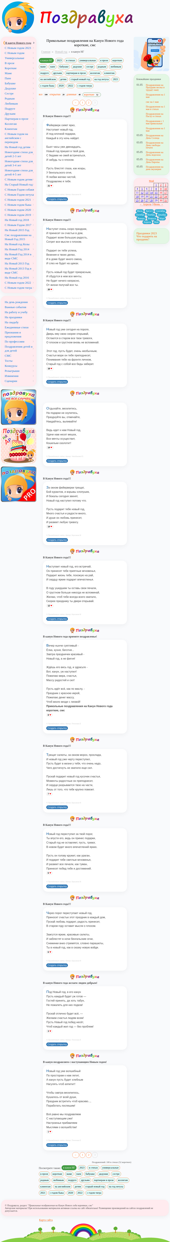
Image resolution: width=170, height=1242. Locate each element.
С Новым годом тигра (18, 287)
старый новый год (80, 79)
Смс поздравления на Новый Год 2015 (18, 237)
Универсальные (14, 58)
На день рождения (16, 302)
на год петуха (101, 79)
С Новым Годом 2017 (18, 225)
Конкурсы (11, 365)
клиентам (109, 73)
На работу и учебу (16, 312)
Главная (45, 51)
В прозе (9, 63)
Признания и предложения (13, 334)
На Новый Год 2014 (17, 249)
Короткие (10, 68)
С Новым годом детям (18, 179)
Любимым (11, 103)
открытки (58, 94)
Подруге (10, 108)
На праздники (13, 317)
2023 (59, 60)
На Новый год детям (17, 147)
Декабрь (162, 214)
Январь (141, 218)
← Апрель (146, 204)
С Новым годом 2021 (18, 199)
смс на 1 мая (152, 102)
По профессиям (14, 341)
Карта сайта (46, 1220)
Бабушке (10, 83)
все (44, 94)
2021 (115, 79)
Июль (140, 211)
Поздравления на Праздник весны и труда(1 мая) (155, 87)
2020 (61, 85)
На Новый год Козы (17, 244)
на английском (48, 79)
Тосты (8, 360)
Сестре (9, 93)
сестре (89, 66)
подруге (44, 73)
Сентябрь (160, 211)
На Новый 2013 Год (17, 263)
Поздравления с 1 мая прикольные (155, 122)
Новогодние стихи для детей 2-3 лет (19, 154)
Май (151, 181)
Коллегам (11, 123)
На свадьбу (12, 322)
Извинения (11, 376)
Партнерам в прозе (16, 118)
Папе (8, 78)
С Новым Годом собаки (19, 189)
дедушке (77, 66)
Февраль (152, 218)
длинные (74, 94)
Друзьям (10, 113)
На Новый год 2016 (17, 277)
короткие (117, 60)
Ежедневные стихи (16, 327)
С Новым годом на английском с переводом (16, 138)
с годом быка (47, 85)
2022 (70, 85)
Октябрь (140, 214)
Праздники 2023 (146, 233)
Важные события (15, 307)
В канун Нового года (18, 43)
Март (162, 218)
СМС (8, 355)
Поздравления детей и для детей (18, 348)
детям (63, 79)
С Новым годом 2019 (18, 215)
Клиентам (11, 129)
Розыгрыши (12, 371)
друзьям (57, 73)
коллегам (95, 73)
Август (149, 211)
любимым (115, 66)
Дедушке (10, 88)
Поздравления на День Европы (154, 160)
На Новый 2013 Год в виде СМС (18, 270)
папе (52, 66)
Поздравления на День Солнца (154, 136)
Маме (8, 73)
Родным (10, 98)
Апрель (147, 222)
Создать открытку (57, 199)
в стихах (70, 60)
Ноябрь (151, 214)
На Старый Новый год (19, 184)
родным (102, 66)
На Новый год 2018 (17, 220)
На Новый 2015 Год (17, 230)
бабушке (63, 66)
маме (43, 66)
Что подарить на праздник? (146, 238)
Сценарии (11, 381)
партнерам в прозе (76, 73)
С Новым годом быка (18, 204)
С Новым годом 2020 (18, 209)
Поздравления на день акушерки (154, 167)
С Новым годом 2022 (18, 282)
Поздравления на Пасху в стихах (154, 115)
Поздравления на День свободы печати (154, 145)
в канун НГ (46, 60)
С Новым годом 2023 (18, 48)
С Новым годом (14, 53)
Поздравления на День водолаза (154, 153)
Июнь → (158, 204)
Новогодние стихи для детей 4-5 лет (19, 172)
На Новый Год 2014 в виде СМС (18, 256)
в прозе (104, 60)
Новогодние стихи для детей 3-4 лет (19, 163)
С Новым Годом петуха (19, 194)
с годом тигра (85, 85)
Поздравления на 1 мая (155, 95)
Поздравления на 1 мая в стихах (155, 107)
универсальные (88, 60)
